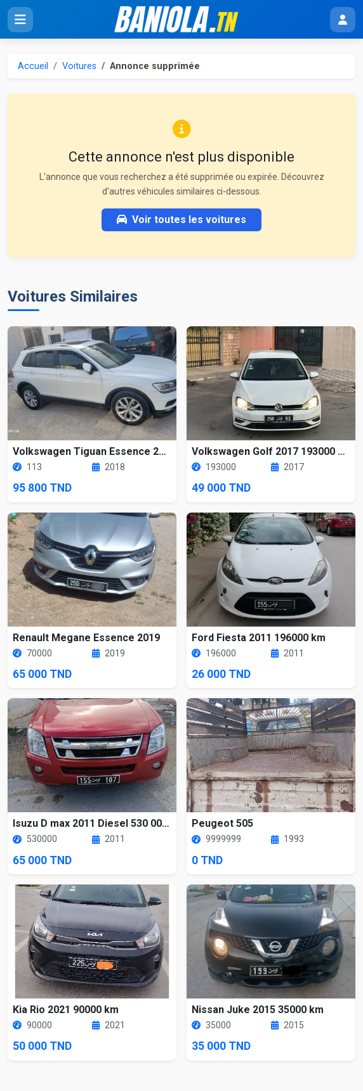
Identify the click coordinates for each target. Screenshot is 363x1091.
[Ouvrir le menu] (20, 19)
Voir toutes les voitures (181, 220)
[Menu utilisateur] (342, 19)
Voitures (79, 66)
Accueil (33, 66)
